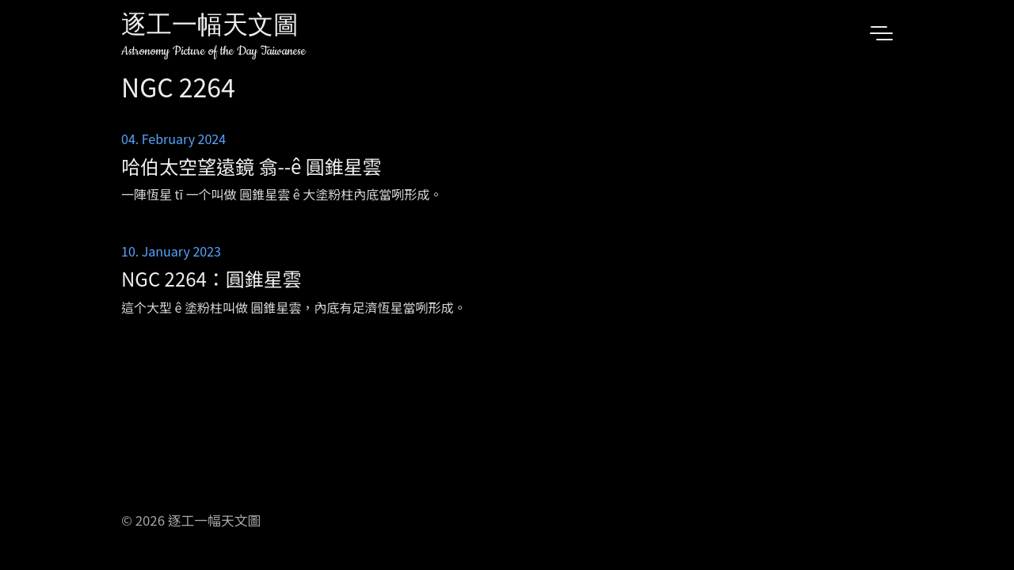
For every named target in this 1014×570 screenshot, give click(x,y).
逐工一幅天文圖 (210, 27)
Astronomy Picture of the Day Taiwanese (213, 51)
